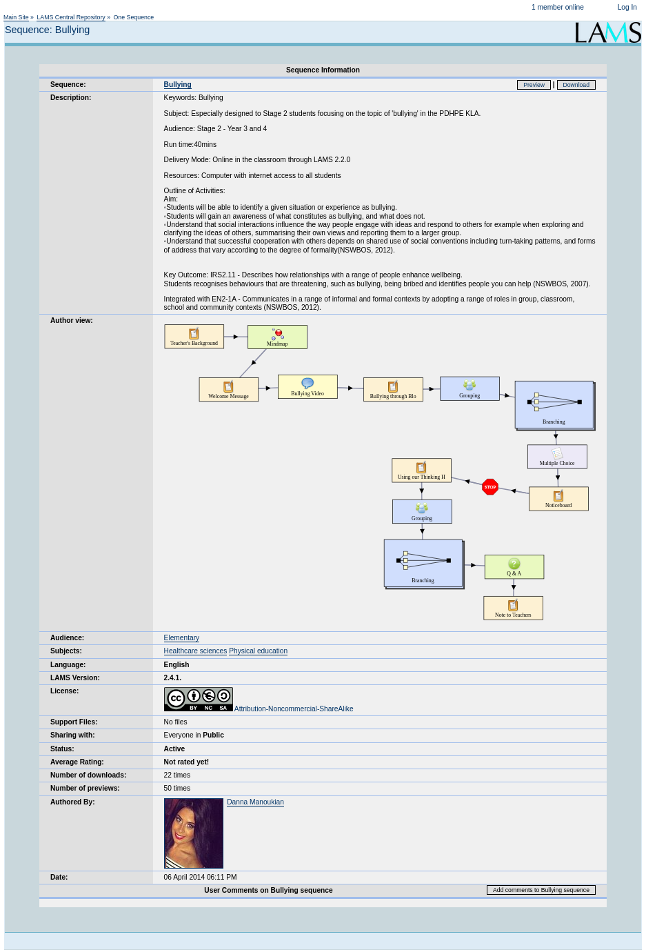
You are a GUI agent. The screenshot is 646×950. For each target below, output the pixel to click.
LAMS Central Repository (71, 17)
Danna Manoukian (255, 802)
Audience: (67, 638)
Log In (627, 7)
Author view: (71, 320)
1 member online (558, 7)
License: (64, 691)
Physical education (258, 651)
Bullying (178, 84)
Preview (534, 84)
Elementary (182, 638)
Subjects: (66, 651)
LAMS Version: (75, 678)
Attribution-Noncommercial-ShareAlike (259, 709)
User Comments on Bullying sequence (268, 890)
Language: (68, 665)
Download (576, 84)
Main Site (16, 17)
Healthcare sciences (196, 651)
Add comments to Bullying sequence (541, 890)
